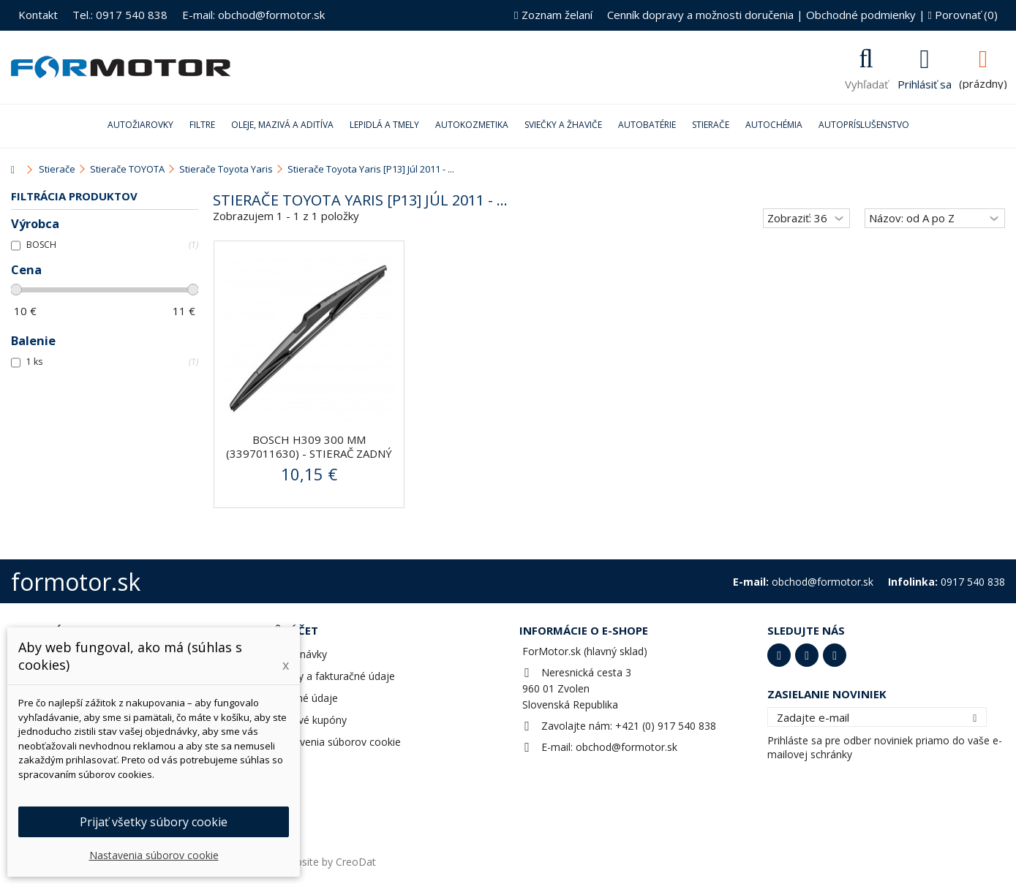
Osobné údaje (304, 698)
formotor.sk (75, 581)
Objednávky (299, 654)
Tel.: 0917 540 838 (120, 14)
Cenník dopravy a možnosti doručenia (700, 14)
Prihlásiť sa (925, 82)
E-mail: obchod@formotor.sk (253, 14)
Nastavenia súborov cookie (336, 742)
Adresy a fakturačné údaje (333, 676)
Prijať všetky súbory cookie (153, 822)
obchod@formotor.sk (626, 747)
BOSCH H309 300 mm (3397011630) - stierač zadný (309, 446)
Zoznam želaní (553, 14)
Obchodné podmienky (861, 14)
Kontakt (38, 14)
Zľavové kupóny (309, 720)
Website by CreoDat (328, 862)
